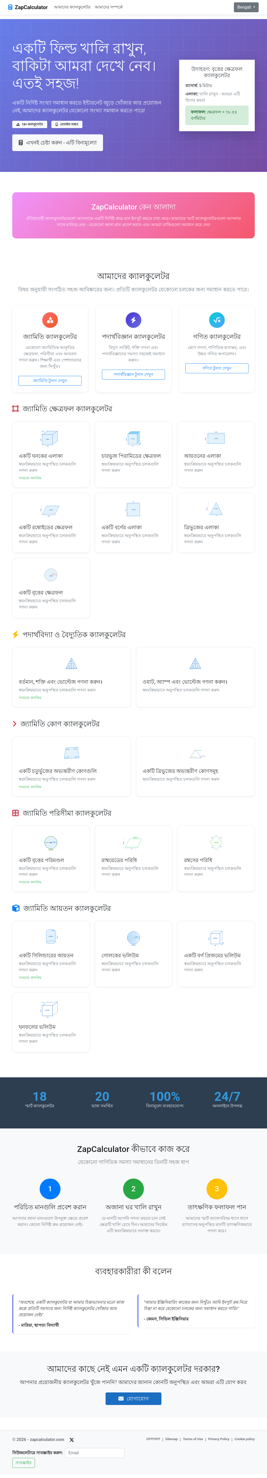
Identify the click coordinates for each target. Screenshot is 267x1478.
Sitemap (171, 1443)
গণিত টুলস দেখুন (217, 368)
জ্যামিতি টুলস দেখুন (50, 380)
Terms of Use (193, 1443)
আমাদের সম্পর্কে (109, 7)
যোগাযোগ (133, 1402)
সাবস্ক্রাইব (24, 1466)
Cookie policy (245, 1443)
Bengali (244, 7)
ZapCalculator (28, 7)
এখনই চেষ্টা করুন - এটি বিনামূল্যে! (57, 143)
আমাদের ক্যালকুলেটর (72, 7)
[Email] (95, 1457)
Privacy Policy (218, 1443)
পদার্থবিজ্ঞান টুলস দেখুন (134, 374)
